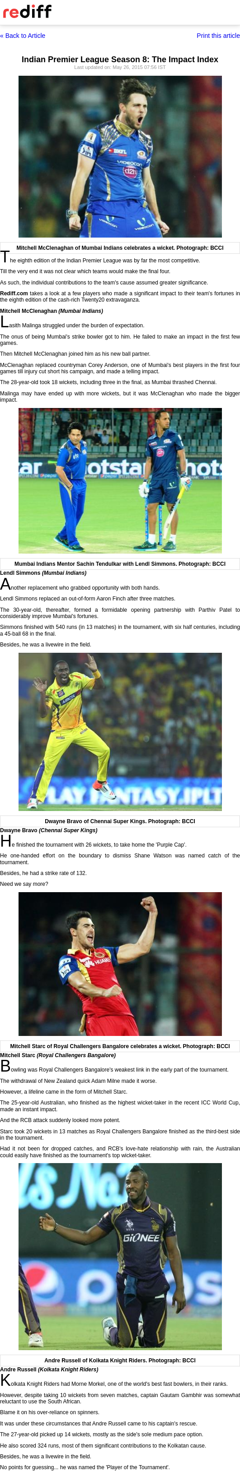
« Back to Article (22, 35)
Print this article (218, 35)
